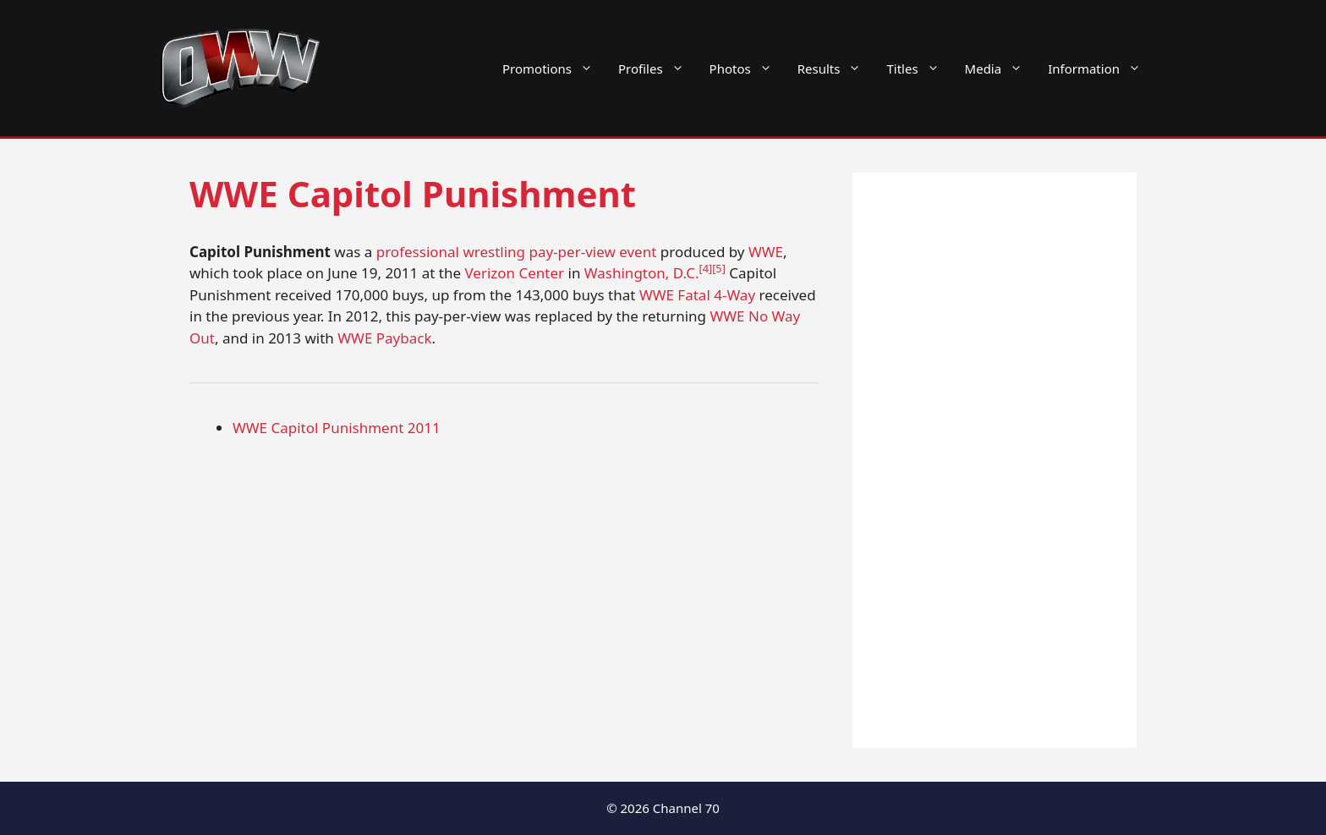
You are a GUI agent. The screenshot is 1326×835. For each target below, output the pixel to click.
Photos (747, 68)
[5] (719, 268)
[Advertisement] (994, 460)
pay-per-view (572, 251)
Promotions (553, 68)
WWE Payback (384, 338)
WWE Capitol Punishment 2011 (337, 427)
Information (1100, 68)
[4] (705, 268)
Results (835, 68)
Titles (918, 68)
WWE (765, 251)
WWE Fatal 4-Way (697, 295)
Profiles (657, 68)
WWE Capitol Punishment (412, 193)
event (637, 251)
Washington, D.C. (641, 273)
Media (1000, 68)
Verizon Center (514, 273)
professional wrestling (450, 251)
